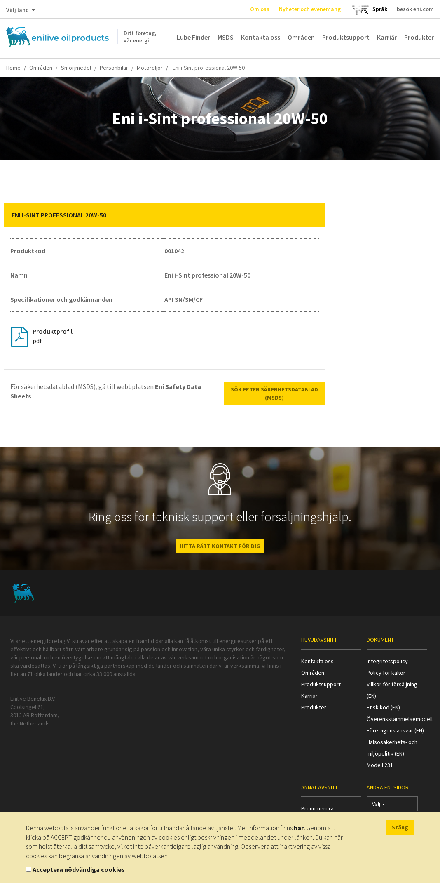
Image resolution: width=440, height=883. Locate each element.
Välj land (20, 11)
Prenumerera (317, 808)
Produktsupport (346, 37)
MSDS (226, 37)
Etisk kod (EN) (383, 707)
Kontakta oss (260, 37)
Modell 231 (380, 765)
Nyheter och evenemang (310, 9)
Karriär (387, 37)
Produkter (419, 37)
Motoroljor (150, 67)
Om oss (259, 9)
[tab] (164, 215)
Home (13, 67)
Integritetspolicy (387, 661)
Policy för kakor (386, 672)
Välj (378, 805)
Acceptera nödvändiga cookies (79, 869)
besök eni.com (415, 9)
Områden (301, 37)
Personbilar (114, 67)
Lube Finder (193, 37)
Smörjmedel (76, 67)
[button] (313, 215)
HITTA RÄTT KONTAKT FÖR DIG (220, 546)
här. (299, 828)
